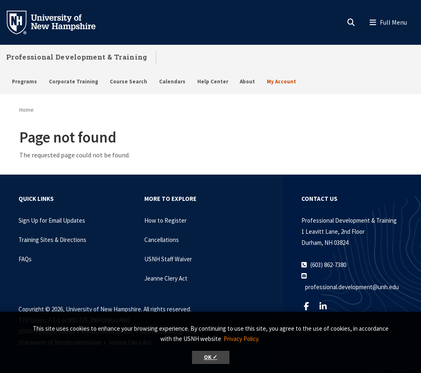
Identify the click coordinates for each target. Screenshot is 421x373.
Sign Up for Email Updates (52, 220)
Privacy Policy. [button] (241, 339)
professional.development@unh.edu (352, 287)
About (247, 81)
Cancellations (161, 240)
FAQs (25, 259)
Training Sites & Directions (52, 240)
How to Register (165, 220)
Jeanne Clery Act (165, 278)
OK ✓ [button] (210, 357)
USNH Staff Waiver (168, 259)
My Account (281, 81)
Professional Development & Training (77, 57)
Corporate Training (73, 81)
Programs (24, 81)
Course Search (128, 81)
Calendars (172, 81)
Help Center (212, 81)
